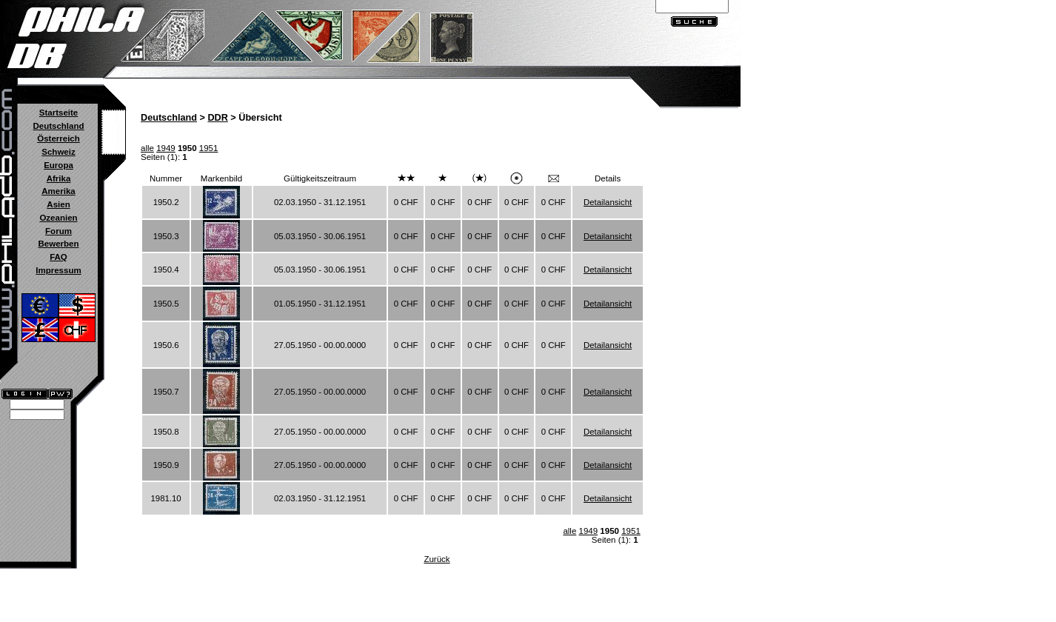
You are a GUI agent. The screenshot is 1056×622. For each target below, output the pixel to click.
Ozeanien (58, 217)
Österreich (58, 138)
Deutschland (58, 125)
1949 (166, 148)
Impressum (58, 270)
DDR (217, 118)
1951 (208, 148)
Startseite (58, 112)
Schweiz (58, 151)
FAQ (58, 257)
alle (147, 148)
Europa (58, 165)
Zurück (437, 559)
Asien (58, 204)
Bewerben (58, 243)
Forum (58, 231)
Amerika (58, 191)
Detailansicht (608, 202)
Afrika (59, 178)
